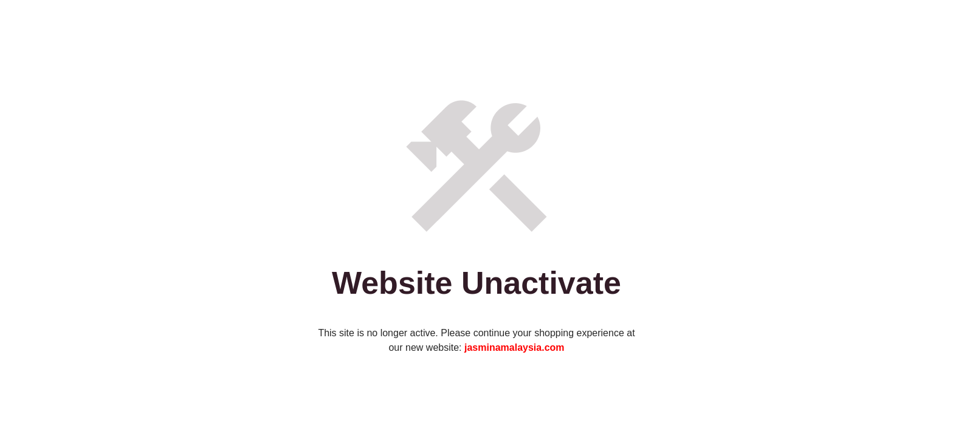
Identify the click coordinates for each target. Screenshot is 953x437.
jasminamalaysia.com (514, 347)
